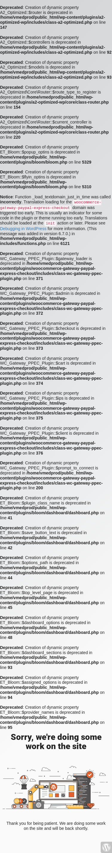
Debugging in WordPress (23, 228)
